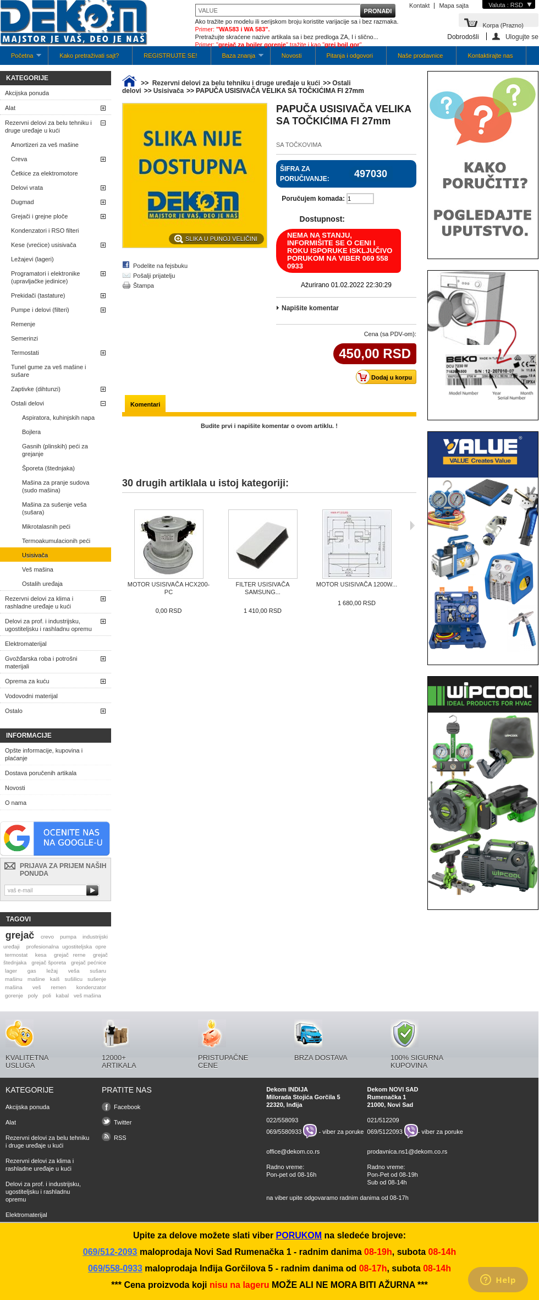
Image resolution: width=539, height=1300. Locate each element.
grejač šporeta (48, 962)
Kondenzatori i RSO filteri (45, 230)
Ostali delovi (27, 403)
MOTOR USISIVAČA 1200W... (357, 584)
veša (74, 971)
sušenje (96, 979)
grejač (20, 935)
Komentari (145, 404)
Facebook (127, 1107)
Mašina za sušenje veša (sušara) (54, 508)
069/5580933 (283, 1131)
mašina (14, 987)
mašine (36, 979)
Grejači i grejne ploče (39, 216)
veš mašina (87, 995)
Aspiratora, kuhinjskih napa (58, 417)
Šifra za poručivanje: (304, 174)
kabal (62, 995)
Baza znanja (237, 58)
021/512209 (383, 1120)
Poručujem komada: (313, 198)
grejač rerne (70, 955)
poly (33, 995)
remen (59, 987)
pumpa (68, 937)
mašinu (14, 979)
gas (32, 971)
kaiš (55, 979)
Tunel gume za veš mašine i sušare (48, 371)
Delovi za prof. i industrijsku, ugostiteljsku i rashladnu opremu (48, 625)
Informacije (29, 735)
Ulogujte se (521, 36)
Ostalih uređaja (42, 583)
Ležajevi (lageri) (32, 259)
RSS (120, 1137)
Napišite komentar (310, 308)
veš (36, 987)
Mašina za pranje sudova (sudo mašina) (55, 486)
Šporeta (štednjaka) (48, 468)
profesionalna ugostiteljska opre (66, 947)
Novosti (292, 55)
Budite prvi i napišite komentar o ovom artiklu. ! (269, 426)
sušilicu (73, 979)
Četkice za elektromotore (44, 173)
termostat (16, 955)
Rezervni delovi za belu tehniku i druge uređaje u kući (48, 126)
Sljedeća (412, 525)
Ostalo (14, 710)
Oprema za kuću (27, 681)
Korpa (503, 24)
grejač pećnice (88, 962)
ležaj (52, 971)
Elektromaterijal (26, 643)
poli (47, 995)
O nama (15, 802)
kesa (41, 955)
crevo (47, 937)
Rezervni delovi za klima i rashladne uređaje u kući (39, 602)
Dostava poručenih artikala (40, 773)
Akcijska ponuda (27, 93)
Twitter (122, 1122)
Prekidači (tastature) (38, 295)
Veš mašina (37, 569)
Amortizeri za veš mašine (45, 144)
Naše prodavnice (420, 55)
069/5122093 (385, 1131)
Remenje (23, 324)
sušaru (98, 971)
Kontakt (419, 5)
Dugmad (22, 202)
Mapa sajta (454, 5)
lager (11, 971)
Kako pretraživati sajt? (89, 55)
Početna (20, 58)
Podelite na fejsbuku (160, 265)
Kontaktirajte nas (490, 55)
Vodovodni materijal (31, 696)
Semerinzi (24, 338)
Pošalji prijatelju (154, 275)
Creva (19, 159)
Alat (10, 108)
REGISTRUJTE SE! (170, 55)
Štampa (143, 285)
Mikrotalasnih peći (46, 526)
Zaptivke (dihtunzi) (36, 389)
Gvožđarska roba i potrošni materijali (41, 662)
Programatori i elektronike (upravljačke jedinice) (45, 277)
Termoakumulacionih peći (56, 540)
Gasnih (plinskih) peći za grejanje (55, 450)
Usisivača (35, 555)
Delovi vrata (27, 187)
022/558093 (282, 1120)
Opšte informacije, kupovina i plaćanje (43, 754)
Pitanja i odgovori (350, 55)
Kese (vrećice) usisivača (43, 245)
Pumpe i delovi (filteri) (40, 309)
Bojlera (31, 432)
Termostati (25, 352)
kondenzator (91, 987)
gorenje (14, 995)
